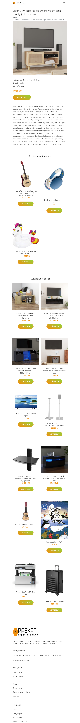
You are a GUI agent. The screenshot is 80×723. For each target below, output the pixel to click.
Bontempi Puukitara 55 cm (25, 524)
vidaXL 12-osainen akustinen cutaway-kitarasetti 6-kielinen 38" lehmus (26, 193)
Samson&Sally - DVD (54, 542)
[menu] (64, 3)
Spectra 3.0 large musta (54, 602)
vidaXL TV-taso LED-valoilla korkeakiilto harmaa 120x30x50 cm (25, 370)
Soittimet (16, 684)
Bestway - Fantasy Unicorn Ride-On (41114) (25, 252)
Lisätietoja (21, 97)
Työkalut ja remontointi (21, 692)
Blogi (15, 710)
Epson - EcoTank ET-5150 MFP (25, 593)
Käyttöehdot (17, 718)
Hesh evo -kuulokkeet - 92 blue (54, 201)
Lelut (14, 680)
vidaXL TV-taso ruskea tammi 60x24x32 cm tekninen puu (54, 370)
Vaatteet (16, 696)
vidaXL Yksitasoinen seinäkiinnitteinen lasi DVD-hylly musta (25, 478)
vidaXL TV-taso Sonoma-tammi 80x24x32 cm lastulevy (26, 315)
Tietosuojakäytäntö (20, 721)
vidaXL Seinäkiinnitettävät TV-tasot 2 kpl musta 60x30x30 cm (54, 315)
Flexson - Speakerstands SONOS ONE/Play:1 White (54, 424)
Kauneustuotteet (19, 676)
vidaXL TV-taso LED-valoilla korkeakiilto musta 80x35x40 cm (54, 478)
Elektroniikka (27, 80)
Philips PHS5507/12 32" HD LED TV (26, 415)
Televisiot (36, 80)
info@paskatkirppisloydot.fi (23, 660)
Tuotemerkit (17, 688)
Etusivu (15, 17)
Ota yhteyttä (17, 714)
